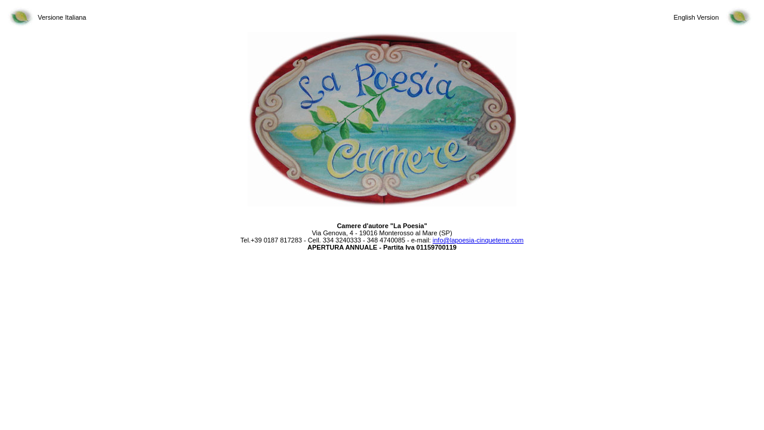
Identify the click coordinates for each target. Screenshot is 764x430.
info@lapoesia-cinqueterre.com (478, 240)
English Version (696, 17)
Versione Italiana (62, 17)
